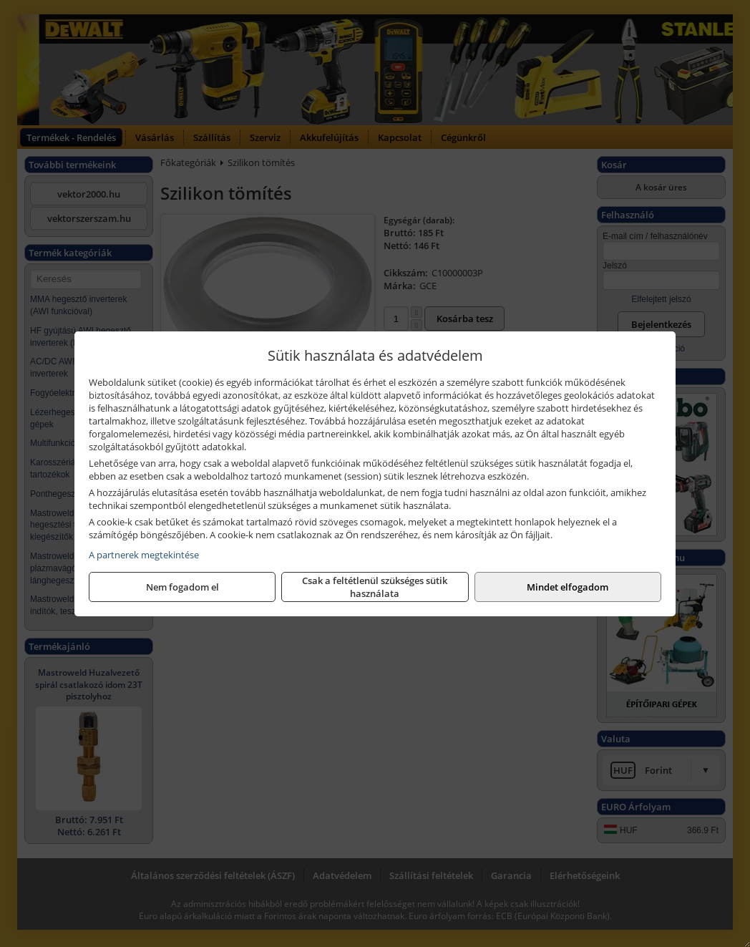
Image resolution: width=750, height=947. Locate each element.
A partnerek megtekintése (144, 554)
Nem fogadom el (182, 587)
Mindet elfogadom (567, 587)
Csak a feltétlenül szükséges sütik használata (374, 587)
